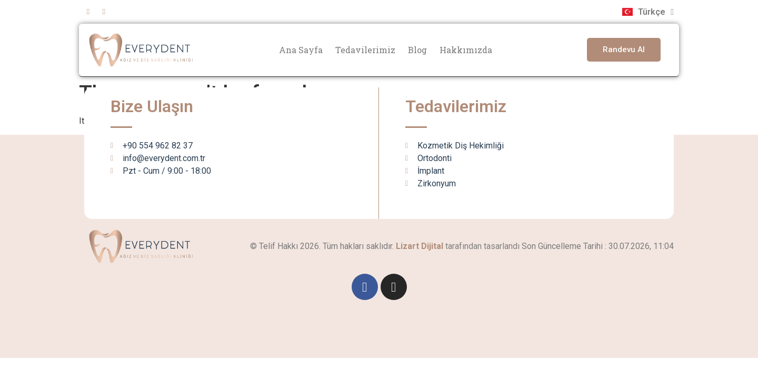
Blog (417, 49)
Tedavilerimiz (365, 49)
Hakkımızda (466, 49)
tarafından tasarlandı (458, 246)
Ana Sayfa (301, 49)
